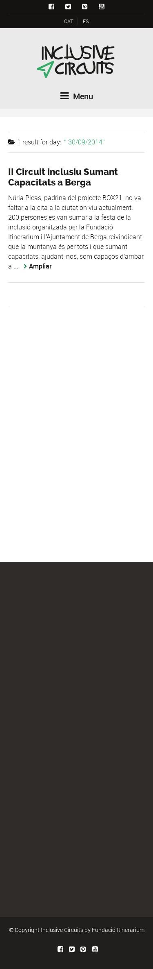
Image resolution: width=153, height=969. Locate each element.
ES (86, 21)
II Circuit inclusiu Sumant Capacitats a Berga (63, 177)
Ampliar (40, 266)
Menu (76, 96)
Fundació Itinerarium (118, 930)
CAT (68, 21)
